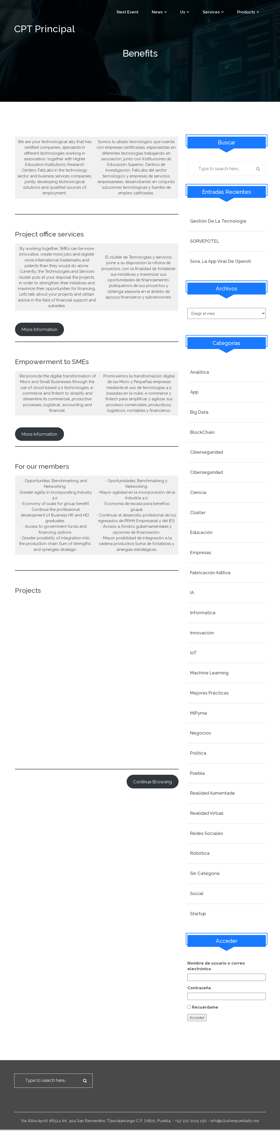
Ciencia (198, 493)
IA (192, 593)
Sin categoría (205, 874)
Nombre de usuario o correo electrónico (216, 966)
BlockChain (202, 432)
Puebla (197, 773)
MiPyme (198, 713)
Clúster (198, 512)
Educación (201, 533)
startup (198, 914)
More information (39, 336)
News (157, 12)
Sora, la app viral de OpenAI (220, 261)
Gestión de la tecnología (218, 221)
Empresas (200, 553)
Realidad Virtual (207, 813)
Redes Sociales (206, 834)
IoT (193, 653)
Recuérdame (205, 1008)
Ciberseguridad (206, 452)
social (196, 894)
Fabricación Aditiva (210, 573)
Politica (198, 753)
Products (246, 12)
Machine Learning (209, 673)
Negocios (200, 733)
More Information (39, 441)
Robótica (200, 853)
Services (211, 12)
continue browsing (152, 795)
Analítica (199, 372)
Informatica (202, 613)
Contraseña (199, 988)
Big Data (199, 412)
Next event (127, 12)
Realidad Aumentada (212, 793)
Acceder (198, 1018)
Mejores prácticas (209, 693)
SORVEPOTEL (204, 241)
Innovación (202, 633)
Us (182, 12)
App (194, 392)
